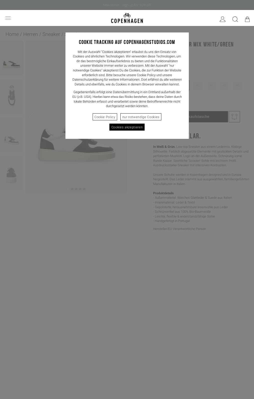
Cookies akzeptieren (127, 127)
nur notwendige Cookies (141, 117)
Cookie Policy (104, 117)
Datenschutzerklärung (87, 79)
